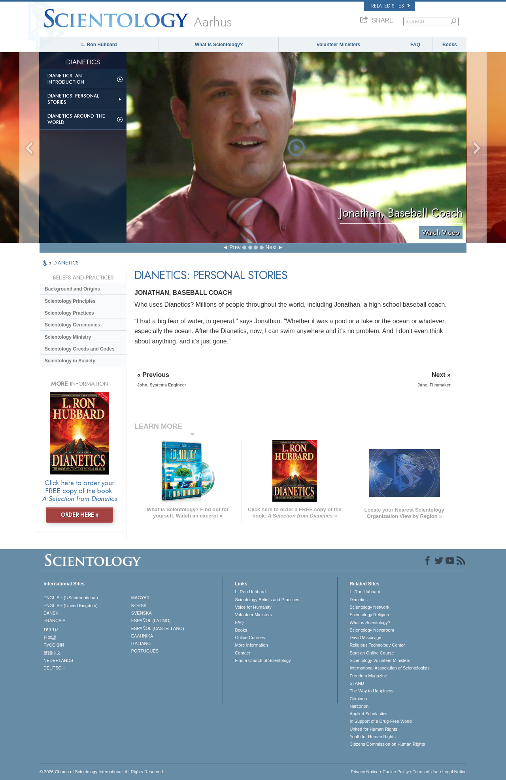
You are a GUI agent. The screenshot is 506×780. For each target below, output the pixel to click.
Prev (235, 247)
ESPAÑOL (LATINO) (151, 620)
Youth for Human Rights (372, 736)
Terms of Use (425, 771)
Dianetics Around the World (76, 119)
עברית (50, 629)
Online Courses (250, 637)
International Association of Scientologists (389, 668)
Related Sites (390, 5)
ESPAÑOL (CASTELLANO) (157, 628)
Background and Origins (72, 289)
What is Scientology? (219, 44)
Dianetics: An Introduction (65, 79)
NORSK (139, 605)
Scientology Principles (70, 301)
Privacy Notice (364, 771)
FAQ (415, 44)
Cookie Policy (396, 771)
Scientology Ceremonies (72, 325)
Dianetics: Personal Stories (73, 99)
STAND (356, 683)
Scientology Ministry (68, 337)
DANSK (51, 613)
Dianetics (358, 599)
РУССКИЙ (53, 645)
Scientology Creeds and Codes (80, 349)
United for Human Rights (373, 729)
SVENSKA (141, 613)
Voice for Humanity (253, 607)
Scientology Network (369, 607)
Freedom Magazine (368, 675)
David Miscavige (365, 637)
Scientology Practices (69, 313)
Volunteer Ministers (338, 44)
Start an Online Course (371, 653)
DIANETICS (66, 262)
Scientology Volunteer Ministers (379, 660)
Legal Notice (454, 771)
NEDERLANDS (58, 660)
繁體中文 (52, 653)
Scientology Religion (369, 614)
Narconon (358, 706)
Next (271, 247)
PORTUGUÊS (145, 651)
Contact (242, 653)
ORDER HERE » (79, 515)
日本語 (50, 637)
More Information (251, 645)
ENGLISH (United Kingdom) (70, 605)
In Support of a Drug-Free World (380, 721)
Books (449, 44)
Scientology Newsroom (371, 630)
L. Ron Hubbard (99, 44)
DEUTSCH (53, 668)
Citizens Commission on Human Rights (387, 744)
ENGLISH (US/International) (70, 597)
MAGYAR (140, 597)
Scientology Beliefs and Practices (267, 599)
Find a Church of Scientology (263, 660)
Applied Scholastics (368, 713)
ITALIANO (141, 643)
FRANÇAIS (54, 620)
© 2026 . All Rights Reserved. (102, 771)
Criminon (358, 698)
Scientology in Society (70, 361)
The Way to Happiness (371, 690)
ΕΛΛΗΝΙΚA (142, 636)
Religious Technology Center (377, 645)
